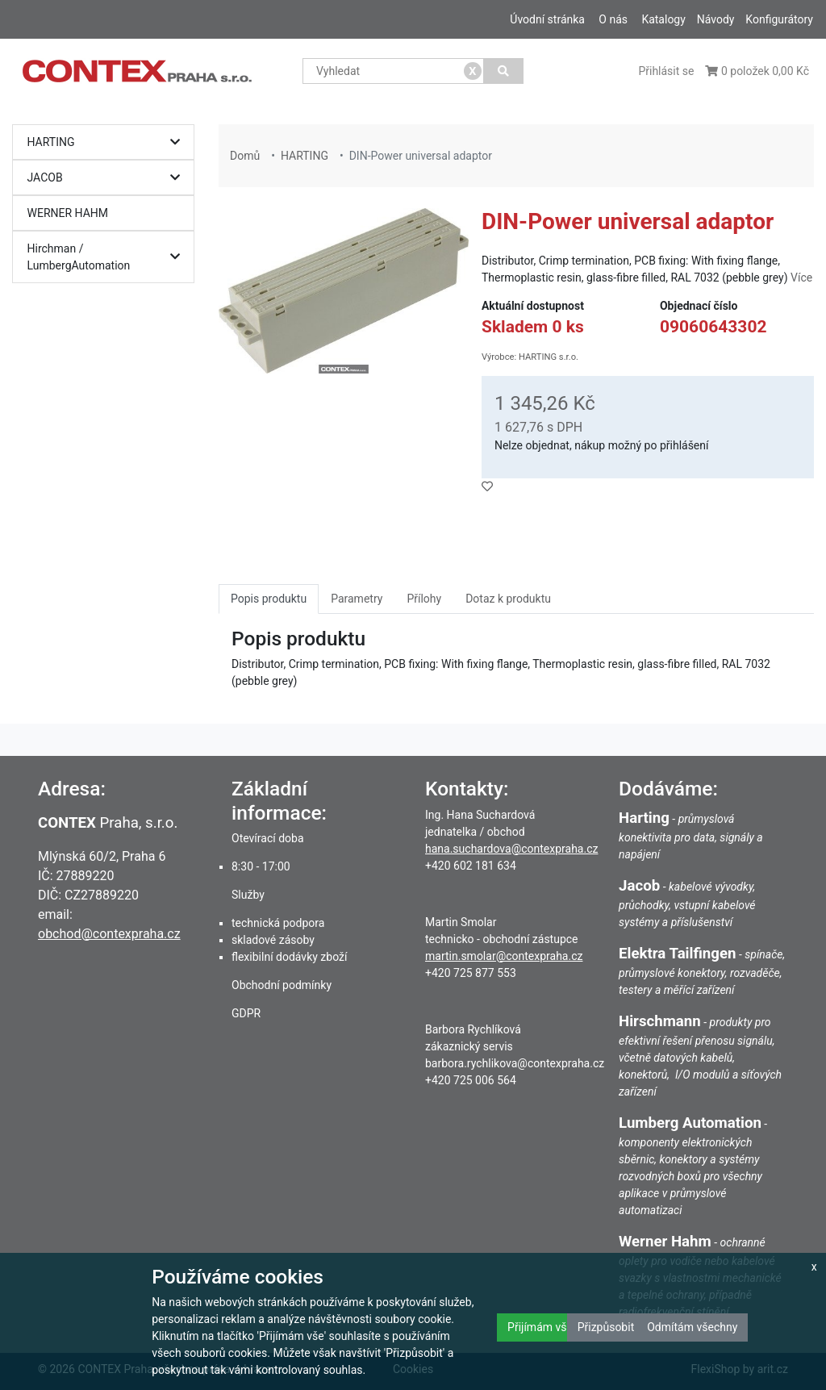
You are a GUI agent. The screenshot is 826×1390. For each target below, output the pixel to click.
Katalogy (663, 19)
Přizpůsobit (606, 1327)
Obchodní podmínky (282, 985)
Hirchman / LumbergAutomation (107, 256)
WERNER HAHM (68, 213)
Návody (716, 19)
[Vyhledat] (504, 71)
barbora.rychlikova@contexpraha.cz (514, 1063)
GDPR (246, 1013)
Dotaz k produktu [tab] (508, 598)
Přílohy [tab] (424, 598)
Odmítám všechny (692, 1327)
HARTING (107, 142)
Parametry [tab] (356, 598)
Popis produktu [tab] (269, 598)
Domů (245, 155)
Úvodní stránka (547, 19)
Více (801, 277)
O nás (613, 19)
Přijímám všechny (551, 1327)
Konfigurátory (779, 19)
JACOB (107, 177)
